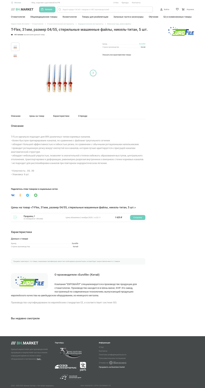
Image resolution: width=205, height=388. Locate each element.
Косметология (70, 17)
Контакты (136, 3)
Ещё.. (39, 359)
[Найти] (59, 9)
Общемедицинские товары (43, 17)
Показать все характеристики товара (116, 55)
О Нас (115, 3)
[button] (93, 73)
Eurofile (142, 44)
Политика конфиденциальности (112, 355)
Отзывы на (112, 362)
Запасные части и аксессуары (128, 17)
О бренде (82, 116)
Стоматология (18, 17)
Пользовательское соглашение (112, 358)
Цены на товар (36, 116)
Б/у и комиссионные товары (178, 17)
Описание (16, 116)
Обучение (153, 17)
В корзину (137, 217)
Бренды (125, 3)
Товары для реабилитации (95, 17)
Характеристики (61, 116)
